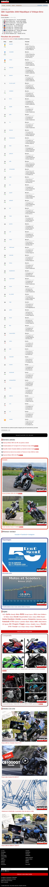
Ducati (16, 617)
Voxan (32, 626)
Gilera (34, 617)
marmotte (11, 255)
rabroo (10, 341)
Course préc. (4, 9)
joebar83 (11, 200)
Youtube (17, 534)
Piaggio (22, 624)
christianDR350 (12, 380)
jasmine (10, 223)
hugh (10, 302)
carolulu (10, 419)
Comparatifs (7, 636)
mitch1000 (11, 356)
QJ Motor (28, 624)
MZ (10, 624)
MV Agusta (5, 624)
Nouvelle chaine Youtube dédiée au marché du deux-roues (18, 449)
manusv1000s (12, 333)
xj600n (10, 309)
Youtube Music (29, 859)
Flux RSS (28, 864)
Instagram (31, 534)
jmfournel (11, 67)
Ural (19, 626)
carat (10, 177)
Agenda (3, 861)
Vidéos (2, 858)
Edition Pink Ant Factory (6, 880)
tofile (10, 161)
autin (10, 349)
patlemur (11, 395)
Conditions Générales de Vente (8, 879)
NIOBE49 (11, 91)
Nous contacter (4, 882)
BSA (35, 614)
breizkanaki (11, 372)
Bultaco (43, 614)
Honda (18, 619)
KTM (12, 621)
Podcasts (3, 859)
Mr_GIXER (11, 294)
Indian (44, 619)
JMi (10, 208)
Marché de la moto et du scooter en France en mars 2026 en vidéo (21, 452)
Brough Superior (29, 614)
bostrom (11, 75)
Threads (27, 853)
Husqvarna (31, 619)
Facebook (24, 534)
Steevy (10, 263)
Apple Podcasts (29, 857)
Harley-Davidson (8, 619)
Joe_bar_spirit (12, 83)
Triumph (14, 626)
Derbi (11, 617)
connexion (39, 5)
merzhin (11, 364)
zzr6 (10, 231)
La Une (2, 850)
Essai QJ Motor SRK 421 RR (10, 455)
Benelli (13, 614)
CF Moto (6, 617)
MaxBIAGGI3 (12, 270)
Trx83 (10, 216)
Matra (32, 621)
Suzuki (43, 624)
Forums (3, 863)
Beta (17, 614)
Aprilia (8, 614)
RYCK (10, 98)
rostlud (10, 59)
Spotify (27, 860)
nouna (10, 286)
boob (10, 145)
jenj (10, 184)
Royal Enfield (23, 617)
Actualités (3, 852)
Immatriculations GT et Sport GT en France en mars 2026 (18, 445)
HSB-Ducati (11, 247)
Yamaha (38, 626)
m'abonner (45, 5)
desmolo (11, 130)
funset (10, 317)
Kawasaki (5, 621)
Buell (39, 614)
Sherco (38, 624)
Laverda (22, 621)
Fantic (30, 617)
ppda (10, 114)
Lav (10, 411)
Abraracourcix (12, 137)
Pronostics (3, 864)
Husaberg (24, 619)
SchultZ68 (11, 52)
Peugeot (15, 624)
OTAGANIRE (12, 169)
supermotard (11, 278)
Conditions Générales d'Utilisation (9, 877)
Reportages (6, 540)
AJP (4, 614)
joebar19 (11, 153)
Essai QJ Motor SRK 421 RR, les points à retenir (16, 442)
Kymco (17, 621)
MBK (36, 621)
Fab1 (10, 388)
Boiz (10, 325)
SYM (9, 626)
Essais (4, 460)
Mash (27, 621)
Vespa (23, 626)
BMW (22, 614)
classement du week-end (8, 38)
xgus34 (10, 192)
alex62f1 (11, 44)
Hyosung (39, 619)
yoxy (10, 403)
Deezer (27, 862)
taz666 (10, 106)
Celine (10, 239)
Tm (10, 122)
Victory (27, 626)
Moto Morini (42, 621)
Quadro (33, 624)
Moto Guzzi (41, 617)
